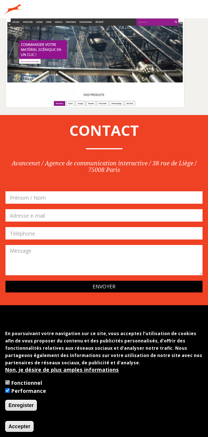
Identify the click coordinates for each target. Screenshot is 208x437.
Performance (28, 390)
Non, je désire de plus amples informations (62, 369)
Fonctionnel (26, 382)
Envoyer (104, 286)
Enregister (21, 405)
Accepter (19, 426)
